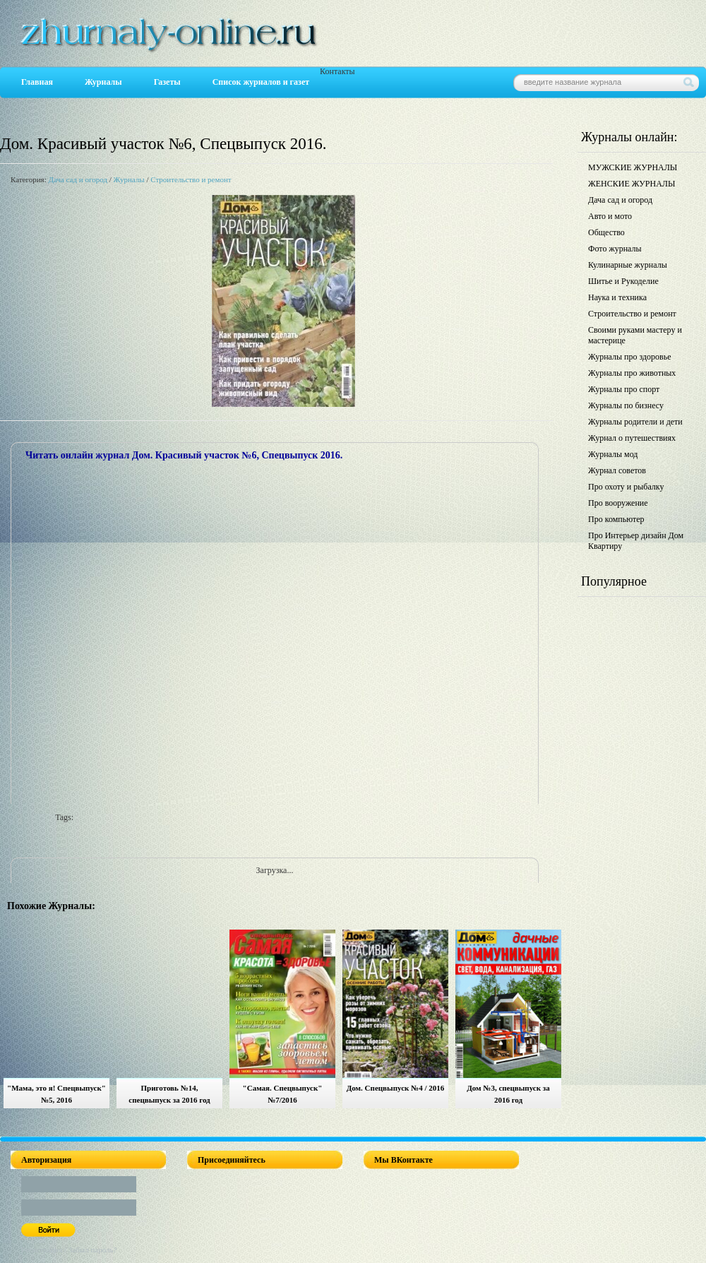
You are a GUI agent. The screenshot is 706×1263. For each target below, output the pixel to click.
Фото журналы (615, 249)
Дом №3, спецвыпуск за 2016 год (508, 1094)
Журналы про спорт (623, 389)
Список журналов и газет (261, 82)
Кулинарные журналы (627, 265)
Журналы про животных (632, 373)
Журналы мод (613, 454)
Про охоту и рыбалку (626, 487)
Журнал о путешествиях (632, 438)
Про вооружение (618, 503)
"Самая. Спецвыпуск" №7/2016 (283, 1094)
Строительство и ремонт (190, 179)
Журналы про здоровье (629, 357)
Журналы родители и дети (635, 422)
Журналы (103, 82)
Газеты (167, 82)
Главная (37, 82)
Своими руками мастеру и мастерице (635, 335)
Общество (606, 232)
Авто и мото (610, 216)
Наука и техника (617, 297)
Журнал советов (617, 470)
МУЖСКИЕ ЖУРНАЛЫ (632, 167)
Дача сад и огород (77, 179)
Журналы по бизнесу (626, 405)
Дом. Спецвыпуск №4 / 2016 (395, 1088)
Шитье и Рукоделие (623, 281)
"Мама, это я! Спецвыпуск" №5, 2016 (56, 1094)
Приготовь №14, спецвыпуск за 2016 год (169, 1094)
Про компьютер (616, 519)
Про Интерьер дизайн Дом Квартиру (635, 540)
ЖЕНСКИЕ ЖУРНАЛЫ (631, 184)
